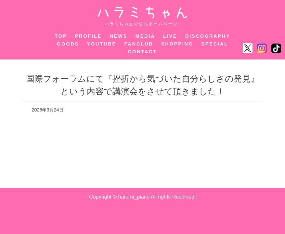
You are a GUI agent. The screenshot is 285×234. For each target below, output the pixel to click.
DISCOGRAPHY (207, 36)
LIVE (170, 36)
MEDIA (145, 36)
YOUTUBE (102, 43)
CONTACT (142, 51)
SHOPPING (177, 43)
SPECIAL (214, 43)
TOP (61, 36)
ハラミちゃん (142, 12)
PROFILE (88, 36)
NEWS (119, 36)
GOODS (68, 43)
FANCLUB (138, 43)
